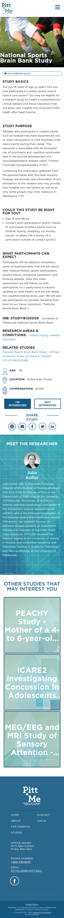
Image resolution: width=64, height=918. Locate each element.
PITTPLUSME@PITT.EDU (26, 870)
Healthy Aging (38, 335)
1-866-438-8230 (21, 861)
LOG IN (41, 820)
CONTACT (43, 815)
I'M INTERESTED (18, 404)
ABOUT (16, 820)
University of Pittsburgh (42, 912)
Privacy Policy (32, 904)
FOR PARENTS (20, 826)
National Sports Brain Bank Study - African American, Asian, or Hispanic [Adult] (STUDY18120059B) (31, 356)
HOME (15, 815)
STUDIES (16, 832)
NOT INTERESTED (48, 404)
